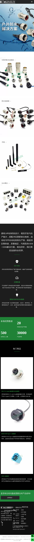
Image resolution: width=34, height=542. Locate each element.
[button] (31, 2)
